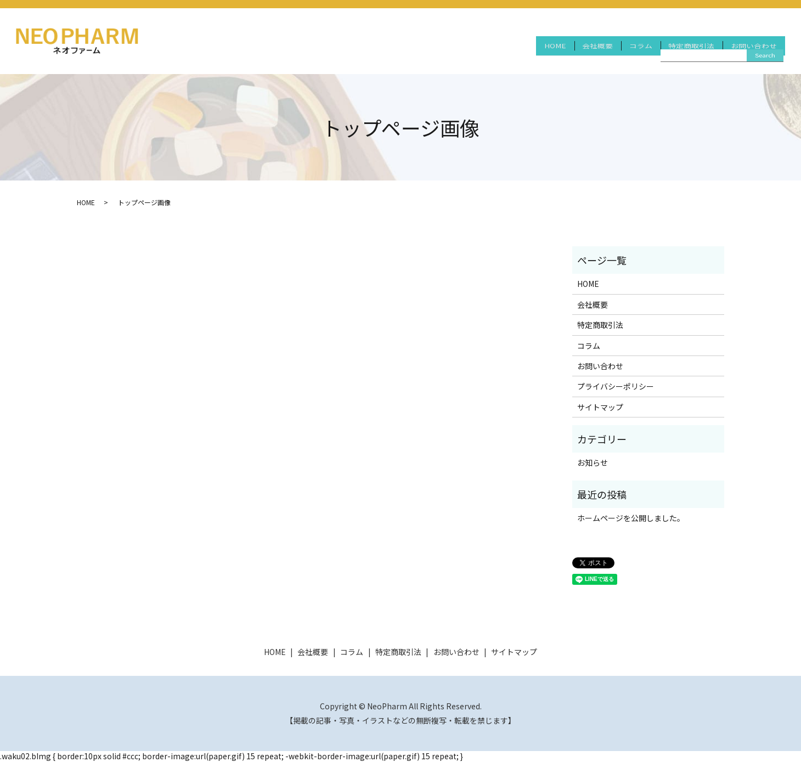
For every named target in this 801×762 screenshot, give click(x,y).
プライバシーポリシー (615, 386)
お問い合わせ (750, 53)
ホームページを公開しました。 (631, 517)
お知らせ (592, 462)
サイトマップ (600, 407)
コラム (623, 53)
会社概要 (574, 53)
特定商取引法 (681, 53)
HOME (524, 53)
